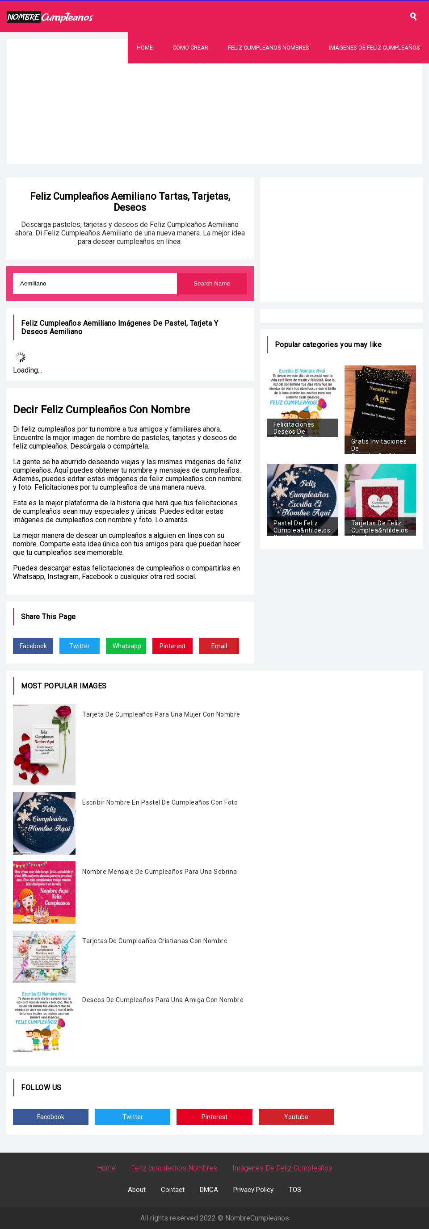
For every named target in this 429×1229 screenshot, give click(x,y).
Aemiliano (66, 331)
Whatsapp (127, 646)
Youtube (296, 1116)
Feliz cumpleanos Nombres (174, 1168)
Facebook (33, 646)
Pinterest (172, 646)
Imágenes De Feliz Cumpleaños (374, 47)
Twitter (79, 646)
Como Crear (190, 47)
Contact (173, 1190)
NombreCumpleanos (257, 1218)
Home (145, 47)
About (137, 1190)
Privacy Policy (253, 1190)
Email (219, 646)
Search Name (211, 283)
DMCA (209, 1190)
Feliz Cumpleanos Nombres (268, 47)
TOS (295, 1190)
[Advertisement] (214, 126)
